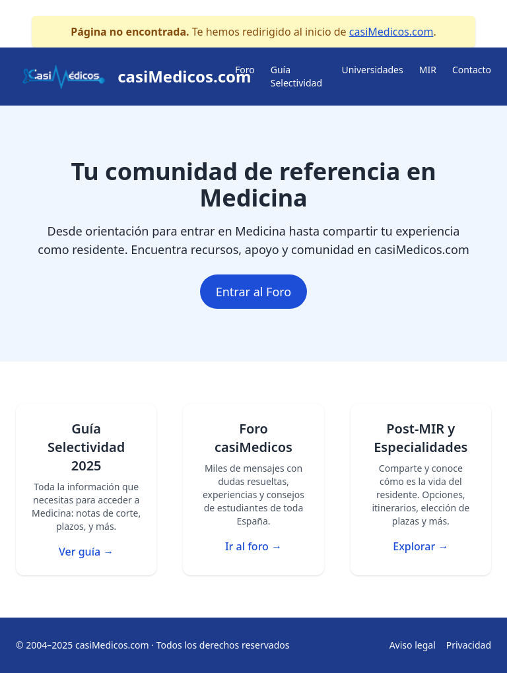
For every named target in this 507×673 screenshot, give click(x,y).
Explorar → (420, 546)
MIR (427, 69)
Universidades (372, 69)
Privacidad (468, 645)
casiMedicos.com (391, 31)
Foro (245, 69)
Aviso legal (412, 645)
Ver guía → (86, 551)
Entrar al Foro (254, 292)
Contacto (471, 69)
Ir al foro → (253, 546)
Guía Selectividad (296, 76)
